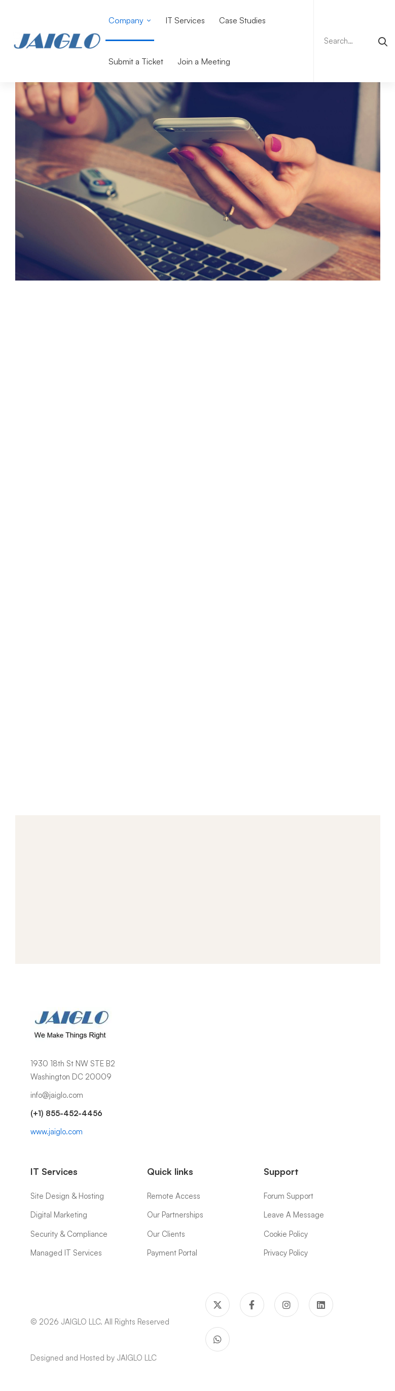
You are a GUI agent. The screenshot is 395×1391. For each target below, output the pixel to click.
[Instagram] (286, 1305)
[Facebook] (252, 1305)
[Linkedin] (321, 1305)
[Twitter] (217, 1305)
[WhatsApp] (217, 1339)
